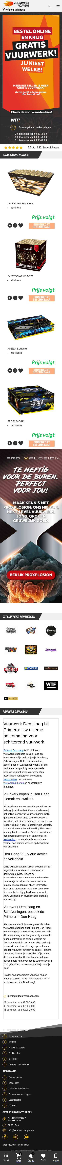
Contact (12, 1042)
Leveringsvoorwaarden (19, 1064)
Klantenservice (15, 1036)
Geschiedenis (15, 1099)
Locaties (12, 1105)
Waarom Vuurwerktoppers (20, 1094)
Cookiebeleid (15, 1053)
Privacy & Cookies (17, 1047)
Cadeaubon (14, 1083)
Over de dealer (15, 1077)
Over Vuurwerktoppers (19, 1088)
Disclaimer (13, 1059)
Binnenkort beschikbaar (41, 226)
